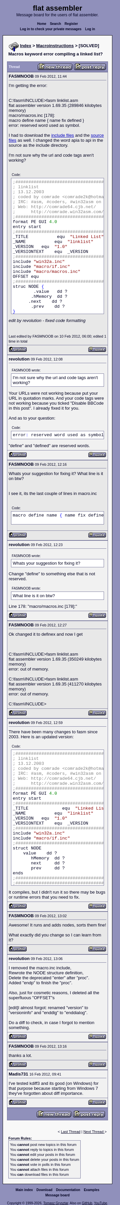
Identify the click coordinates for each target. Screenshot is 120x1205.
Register (71, 24)
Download (44, 1190)
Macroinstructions (55, 45)
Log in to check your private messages (51, 29)
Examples (91, 1190)
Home (41, 24)
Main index (24, 1190)
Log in (90, 29)
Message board (57, 1195)
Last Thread (71, 1132)
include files (62, 135)
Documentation (68, 1190)
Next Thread (93, 1132)
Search (55, 24)
